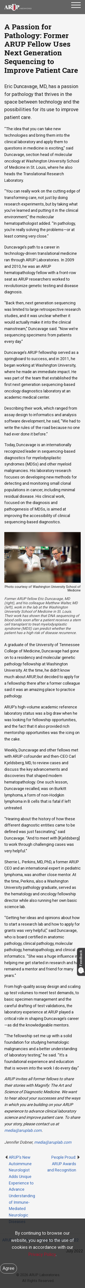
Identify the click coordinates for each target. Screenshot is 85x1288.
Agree (8, 1268)
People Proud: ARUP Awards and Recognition (61, 1163)
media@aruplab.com (52, 1142)
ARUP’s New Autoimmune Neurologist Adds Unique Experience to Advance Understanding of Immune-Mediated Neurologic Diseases (22, 1189)
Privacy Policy (42, 1254)
